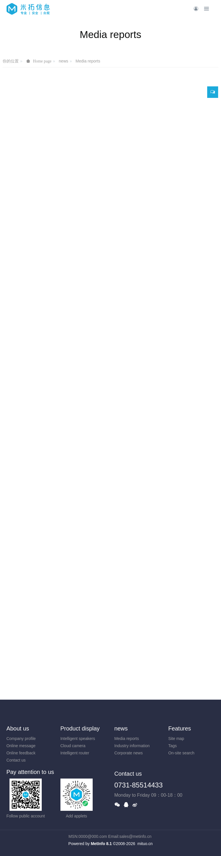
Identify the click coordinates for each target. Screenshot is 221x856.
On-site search (181, 753)
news (63, 61)
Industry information (132, 745)
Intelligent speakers (77, 738)
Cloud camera (72, 745)
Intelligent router (74, 753)
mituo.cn (145, 843)
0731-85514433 (138, 785)
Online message (20, 745)
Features (179, 728)
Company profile (21, 738)
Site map (176, 738)
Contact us (16, 760)
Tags (172, 745)
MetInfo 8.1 (101, 843)
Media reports (88, 61)
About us (17, 728)
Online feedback (20, 753)
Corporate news (128, 753)
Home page (42, 61)
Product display (80, 728)
